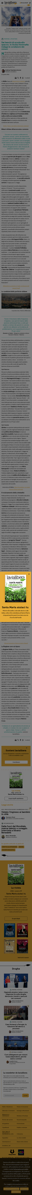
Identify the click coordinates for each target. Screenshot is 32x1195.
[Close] (29, 574)
